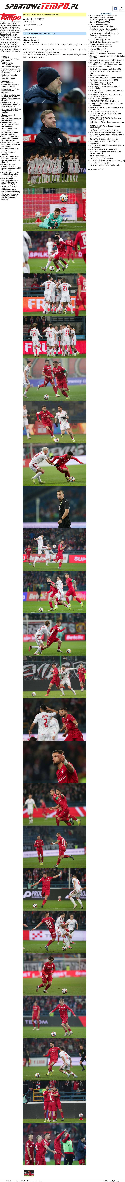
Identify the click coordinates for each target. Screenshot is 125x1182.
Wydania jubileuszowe (9, 138)
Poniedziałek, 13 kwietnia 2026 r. (102, 158)
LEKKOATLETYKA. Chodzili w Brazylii (104, 101)
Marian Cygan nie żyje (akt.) (100, 163)
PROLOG (10, 59)
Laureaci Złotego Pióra (10, 90)
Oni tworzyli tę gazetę (9, 196)
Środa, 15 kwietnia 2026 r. (99, 75)
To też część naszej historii (10, 189)
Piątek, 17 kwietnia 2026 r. (100, 51)
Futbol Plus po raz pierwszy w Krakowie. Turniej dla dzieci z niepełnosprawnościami (106, 63)
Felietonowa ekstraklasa (10, 97)
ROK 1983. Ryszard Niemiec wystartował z (106, 132)
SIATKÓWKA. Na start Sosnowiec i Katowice (107, 60)
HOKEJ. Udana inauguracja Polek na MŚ (105, 69)
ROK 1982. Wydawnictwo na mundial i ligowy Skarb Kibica (107, 136)
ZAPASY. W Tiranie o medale (101, 47)
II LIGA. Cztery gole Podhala (100, 44)
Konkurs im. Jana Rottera (11, 110)
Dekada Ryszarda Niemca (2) (101, 24)
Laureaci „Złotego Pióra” (99, 49)
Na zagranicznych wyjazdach (11, 117)
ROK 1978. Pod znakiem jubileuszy (103, 149)
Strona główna (26, 14)
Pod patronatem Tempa (10, 159)
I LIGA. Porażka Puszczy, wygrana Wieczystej (107, 161)
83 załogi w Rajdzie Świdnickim (102, 27)
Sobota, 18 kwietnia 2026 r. (100, 22)
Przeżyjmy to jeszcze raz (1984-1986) (104, 80)
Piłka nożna (42, 14)
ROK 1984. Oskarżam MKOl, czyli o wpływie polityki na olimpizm (106, 91)
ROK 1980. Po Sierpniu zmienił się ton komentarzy (104, 142)
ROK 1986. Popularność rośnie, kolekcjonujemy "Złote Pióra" (102, 83)
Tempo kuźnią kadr (10, 124)
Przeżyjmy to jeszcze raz (11, 71)
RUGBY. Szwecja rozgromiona (101, 99)
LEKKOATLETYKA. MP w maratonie (103, 111)
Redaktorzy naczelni (9, 77)
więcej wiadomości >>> (96, 169)
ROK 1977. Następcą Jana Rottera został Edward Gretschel (105, 152)
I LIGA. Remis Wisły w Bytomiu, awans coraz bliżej (107, 123)
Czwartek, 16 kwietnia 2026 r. (101, 67)
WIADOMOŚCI (106, 14)
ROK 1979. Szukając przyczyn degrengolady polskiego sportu (107, 146)
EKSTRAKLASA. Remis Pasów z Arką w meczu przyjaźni (105, 127)
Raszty (116, 1181)
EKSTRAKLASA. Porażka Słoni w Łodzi (105, 165)
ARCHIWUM (35, 14)
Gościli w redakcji (9, 181)
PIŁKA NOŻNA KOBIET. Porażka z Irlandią (106, 54)
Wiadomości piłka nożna (52, 14)
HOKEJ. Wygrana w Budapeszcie (102, 20)
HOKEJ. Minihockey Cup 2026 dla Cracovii (106, 78)
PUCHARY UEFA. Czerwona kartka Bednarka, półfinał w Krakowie (103, 16)
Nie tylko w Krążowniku (10, 174)
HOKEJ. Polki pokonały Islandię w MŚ (104, 42)
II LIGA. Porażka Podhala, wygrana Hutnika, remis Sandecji (106, 104)
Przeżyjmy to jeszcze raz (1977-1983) (104, 130)
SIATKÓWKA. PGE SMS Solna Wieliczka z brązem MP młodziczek (106, 95)
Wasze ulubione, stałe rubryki (9, 151)
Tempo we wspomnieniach (10, 83)
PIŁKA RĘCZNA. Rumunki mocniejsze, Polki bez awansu (106, 108)
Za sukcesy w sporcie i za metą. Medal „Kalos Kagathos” (107, 57)
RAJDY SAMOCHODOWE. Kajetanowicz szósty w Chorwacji (105, 119)
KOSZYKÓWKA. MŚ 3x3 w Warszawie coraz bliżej (107, 72)
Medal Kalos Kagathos (10, 144)
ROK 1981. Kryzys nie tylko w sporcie (104, 139)
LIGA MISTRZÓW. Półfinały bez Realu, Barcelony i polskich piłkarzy (104, 34)
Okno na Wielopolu (11, 167)
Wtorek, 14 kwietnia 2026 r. (100, 156)
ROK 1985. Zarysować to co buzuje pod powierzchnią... (105, 87)
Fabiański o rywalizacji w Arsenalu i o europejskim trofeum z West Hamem (104, 30)
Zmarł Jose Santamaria (98, 37)
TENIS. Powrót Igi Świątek (100, 40)
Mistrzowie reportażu (10, 104)
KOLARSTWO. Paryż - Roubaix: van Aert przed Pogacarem (105, 115)
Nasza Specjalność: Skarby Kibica (9, 131)
